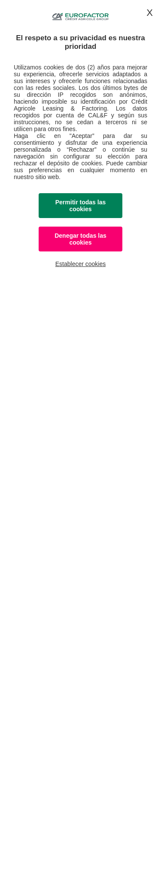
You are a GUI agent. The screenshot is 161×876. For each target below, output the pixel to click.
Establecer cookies (80, 263)
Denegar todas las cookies (80, 239)
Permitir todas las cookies (80, 205)
